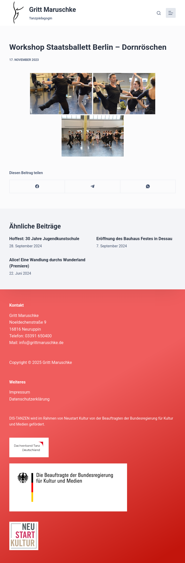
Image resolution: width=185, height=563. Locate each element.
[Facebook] (37, 186)
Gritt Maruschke (52, 9)
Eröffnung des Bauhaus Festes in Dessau (134, 238)
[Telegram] (92, 186)
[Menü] (171, 13)
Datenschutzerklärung (29, 399)
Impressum (19, 392)
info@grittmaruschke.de (41, 342)
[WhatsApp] (148, 186)
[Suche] (159, 13)
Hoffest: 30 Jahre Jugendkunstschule (44, 238)
